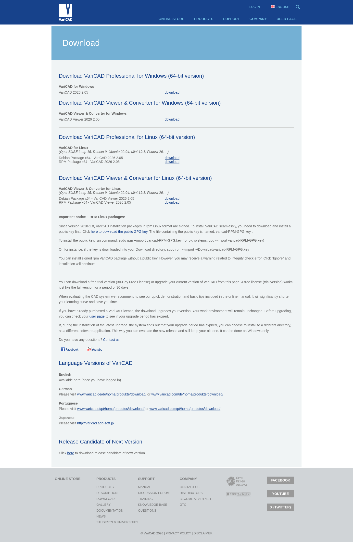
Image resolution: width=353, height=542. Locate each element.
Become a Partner (184, 499)
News (100, 516)
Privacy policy (178, 533)
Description (100, 493)
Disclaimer (203, 533)
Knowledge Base (142, 504)
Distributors (184, 493)
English (280, 7)
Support (231, 19)
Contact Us (184, 487)
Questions (142, 510)
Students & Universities (100, 522)
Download (100, 499)
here (70, 453)
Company (258, 19)
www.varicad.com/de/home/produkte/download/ (187, 394)
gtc (183, 504)
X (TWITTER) (280, 507)
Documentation (100, 510)
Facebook (71, 349)
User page (287, 19)
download (172, 92)
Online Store (171, 19)
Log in (254, 7)
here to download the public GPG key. (120, 232)
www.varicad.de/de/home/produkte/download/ (112, 394)
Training (142, 499)
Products (204, 19)
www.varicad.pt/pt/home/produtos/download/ (111, 409)
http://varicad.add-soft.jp (95, 423)
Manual (142, 487)
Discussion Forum (142, 493)
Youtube (97, 349)
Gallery (100, 504)
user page (97, 316)
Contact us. (112, 340)
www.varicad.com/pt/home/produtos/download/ (185, 409)
